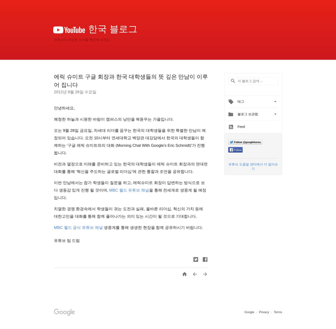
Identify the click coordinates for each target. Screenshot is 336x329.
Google (250, 312)
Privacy (264, 312)
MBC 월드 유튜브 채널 (129, 190)
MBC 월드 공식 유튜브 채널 (78, 227)
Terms (278, 312)
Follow (236, 150)
